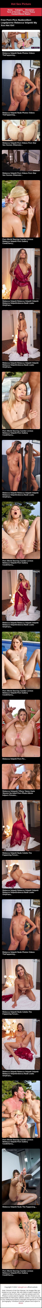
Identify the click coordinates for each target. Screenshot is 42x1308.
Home (10, 10)
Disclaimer (29, 10)
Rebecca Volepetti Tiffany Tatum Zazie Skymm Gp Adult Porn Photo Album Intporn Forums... (18, 793)
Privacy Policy (29, 12)
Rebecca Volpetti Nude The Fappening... (19, 1207)
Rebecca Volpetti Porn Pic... (14, 759)
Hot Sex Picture (21, 3)
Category (19, 10)
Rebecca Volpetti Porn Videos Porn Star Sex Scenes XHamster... (19, 144)
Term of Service (13, 12)
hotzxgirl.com (22, 1287)
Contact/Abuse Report (21, 14)
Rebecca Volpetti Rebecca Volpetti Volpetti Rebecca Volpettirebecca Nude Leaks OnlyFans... (20, 303)
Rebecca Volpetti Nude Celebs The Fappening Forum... (17, 854)
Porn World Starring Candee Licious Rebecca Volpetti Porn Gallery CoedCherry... (17, 241)
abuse (21, 1303)
